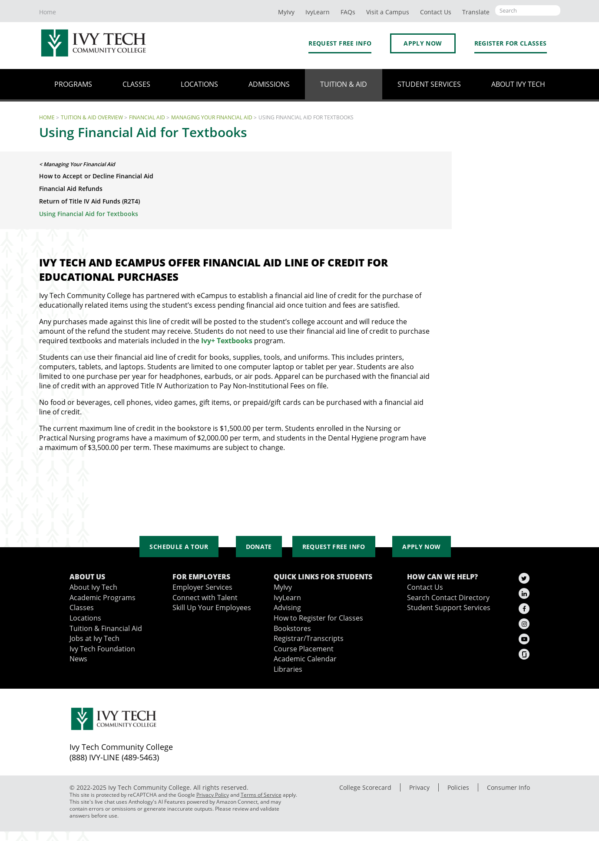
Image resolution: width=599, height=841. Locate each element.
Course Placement (304, 649)
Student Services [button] (429, 84)
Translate (476, 12)
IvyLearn (317, 12)
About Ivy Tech (93, 587)
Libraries (288, 669)
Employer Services (202, 587)
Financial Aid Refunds (71, 188)
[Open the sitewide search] (527, 10)
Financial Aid (147, 117)
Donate (259, 546)
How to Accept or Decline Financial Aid (96, 176)
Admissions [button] (269, 84)
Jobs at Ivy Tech (94, 638)
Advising (287, 607)
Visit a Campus (387, 12)
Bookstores (292, 628)
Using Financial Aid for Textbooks (88, 214)
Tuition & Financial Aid (105, 628)
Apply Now (423, 43)
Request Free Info (339, 43)
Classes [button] (136, 84)
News (78, 659)
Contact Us (425, 587)
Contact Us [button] (435, 12)
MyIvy (286, 12)
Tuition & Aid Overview (92, 117)
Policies (458, 787)
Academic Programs (102, 597)
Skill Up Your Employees (211, 607)
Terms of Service (261, 795)
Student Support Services (448, 607)
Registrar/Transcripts (309, 638)
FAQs (348, 12)
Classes (81, 607)
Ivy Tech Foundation (102, 649)
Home (47, 12)
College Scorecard (365, 787)
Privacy (419, 787)
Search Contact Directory (448, 597)
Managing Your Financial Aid (211, 117)
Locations (85, 618)
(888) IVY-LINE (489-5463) (114, 757)
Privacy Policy (212, 795)
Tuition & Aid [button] (343, 84)
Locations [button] (199, 84)
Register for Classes (510, 43)
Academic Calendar (305, 659)
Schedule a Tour (178, 546)
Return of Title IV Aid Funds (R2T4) (89, 201)
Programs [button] (73, 84)
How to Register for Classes (318, 618)
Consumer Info (508, 787)
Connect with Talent (205, 597)
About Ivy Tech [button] (518, 84)
